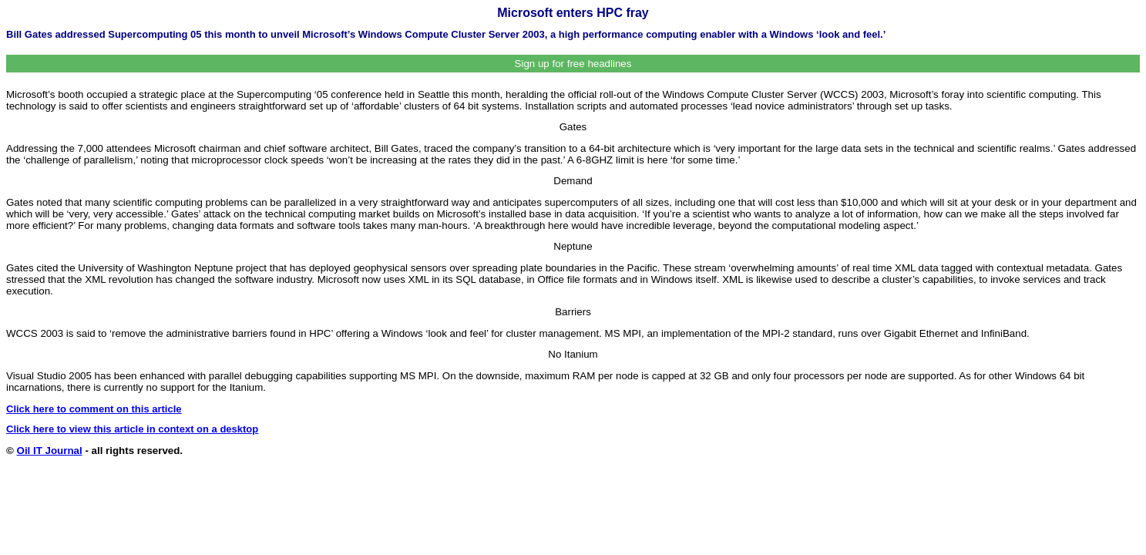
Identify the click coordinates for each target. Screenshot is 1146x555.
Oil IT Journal (49, 450)
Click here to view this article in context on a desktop (132, 429)
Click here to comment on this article (94, 409)
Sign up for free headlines (573, 63)
